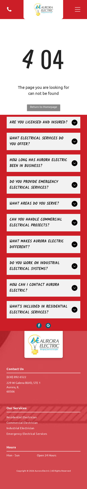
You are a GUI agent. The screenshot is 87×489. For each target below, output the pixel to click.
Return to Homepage (43, 106)
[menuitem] (43, 417)
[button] (77, 9)
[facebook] (39, 326)
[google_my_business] (48, 326)
